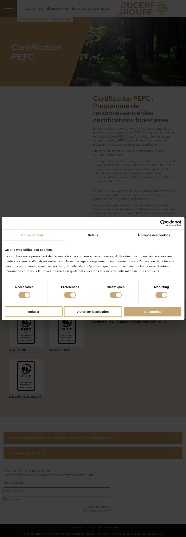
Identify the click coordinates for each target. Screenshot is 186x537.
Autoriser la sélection (93, 311)
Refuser (33, 311)
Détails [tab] (93, 235)
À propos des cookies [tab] (154, 235)
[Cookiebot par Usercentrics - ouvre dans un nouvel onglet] (163, 223)
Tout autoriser (152, 311)
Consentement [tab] (32, 235)
